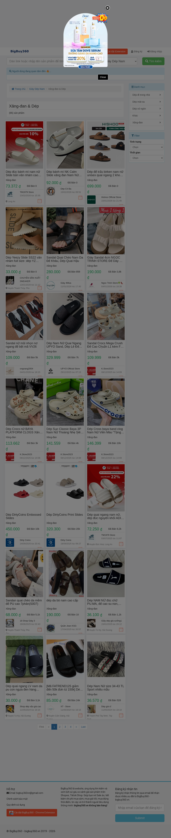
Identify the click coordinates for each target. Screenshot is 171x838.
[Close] (107, 8)
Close (103, 77)
